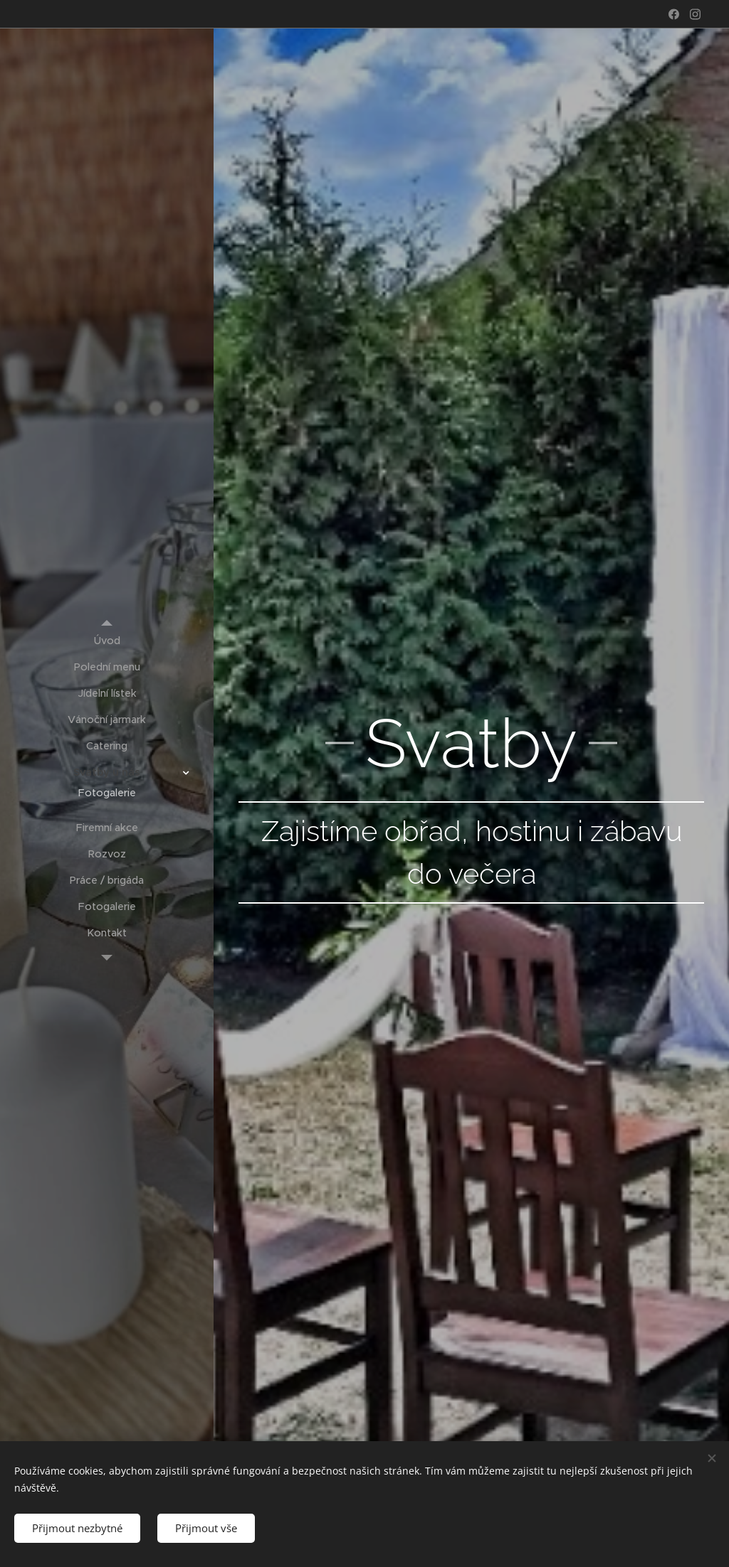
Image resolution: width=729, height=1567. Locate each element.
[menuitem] (106, 641)
